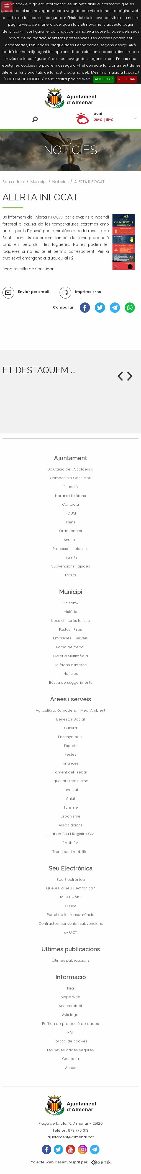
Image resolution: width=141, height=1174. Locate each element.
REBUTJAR (126, 79)
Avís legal (70, 1014)
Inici (21, 182)
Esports (70, 745)
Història (70, 611)
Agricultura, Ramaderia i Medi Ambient (70, 710)
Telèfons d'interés (70, 665)
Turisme (70, 807)
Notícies (60, 182)
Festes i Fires (70, 629)
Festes (70, 754)
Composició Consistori (70, 478)
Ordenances (70, 530)
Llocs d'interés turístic (70, 620)
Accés (70, 1067)
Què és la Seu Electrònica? (70, 888)
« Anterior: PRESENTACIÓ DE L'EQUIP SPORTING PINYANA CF (55, 335)
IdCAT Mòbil (70, 897)
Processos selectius (71, 548)
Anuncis (71, 539)
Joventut (70, 789)
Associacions (71, 825)
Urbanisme (71, 816)
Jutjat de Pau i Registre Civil (70, 833)
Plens (70, 522)
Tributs (70, 575)
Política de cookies (70, 1041)
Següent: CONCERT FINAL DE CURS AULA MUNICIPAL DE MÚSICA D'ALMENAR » (70, 344)
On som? (70, 603)
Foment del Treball (70, 772)
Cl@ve (70, 906)
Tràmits (70, 557)
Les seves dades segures (70, 1050)
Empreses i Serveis (70, 638)
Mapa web (70, 997)
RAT (70, 1032)
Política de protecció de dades (70, 1023)
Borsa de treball (70, 647)
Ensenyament (70, 736)
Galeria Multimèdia (70, 656)
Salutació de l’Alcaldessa (70, 469)
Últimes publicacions (70, 960)
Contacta (70, 504)
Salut (70, 798)
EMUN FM (70, 842)
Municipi (38, 182)
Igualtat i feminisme (70, 781)
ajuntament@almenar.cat (70, 1137)
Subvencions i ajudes (70, 566)
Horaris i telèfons (70, 495)
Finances (71, 763)
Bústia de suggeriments (70, 682)
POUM (70, 513)
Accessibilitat (70, 1005)
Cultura (70, 728)
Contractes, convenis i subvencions (71, 923)
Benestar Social (70, 719)
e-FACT (70, 932)
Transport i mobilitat (70, 851)
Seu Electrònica (71, 879)
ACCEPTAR (104, 79)
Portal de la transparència (70, 914)
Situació (70, 486)
